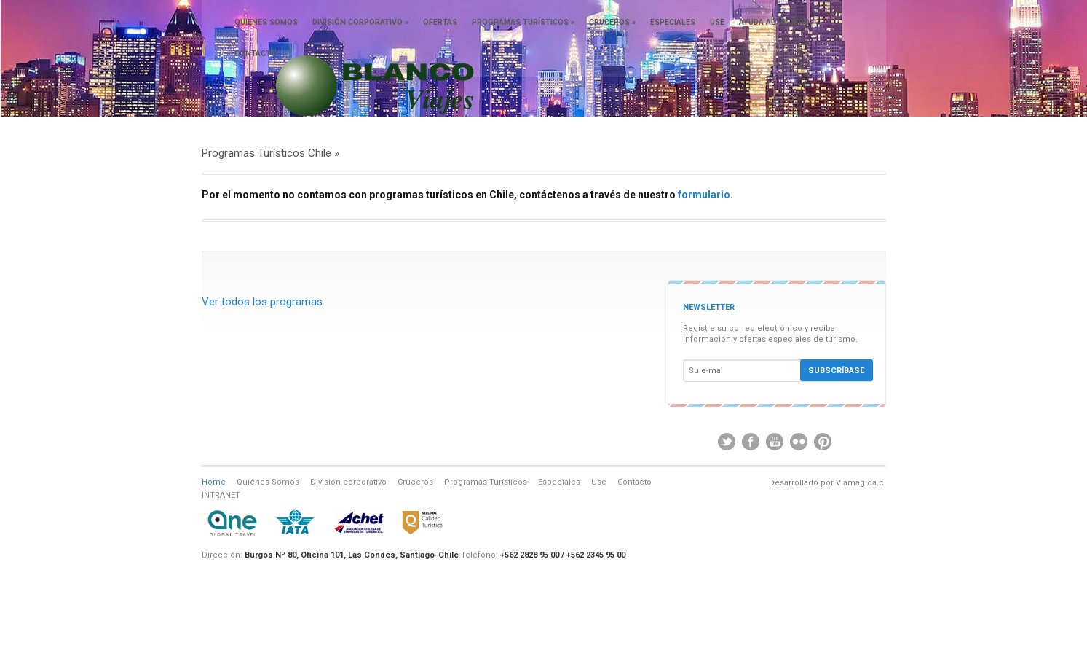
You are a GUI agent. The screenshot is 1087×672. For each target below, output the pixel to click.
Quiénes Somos (268, 482)
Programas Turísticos (523, 22)
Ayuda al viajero (774, 22)
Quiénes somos (266, 22)
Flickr (798, 441)
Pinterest (822, 441)
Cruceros (612, 22)
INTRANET (221, 495)
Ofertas (440, 22)
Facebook (750, 441)
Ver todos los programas (262, 301)
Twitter (726, 441)
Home (214, 482)
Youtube (774, 441)
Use (717, 22)
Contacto (255, 53)
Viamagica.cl (861, 483)
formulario (704, 194)
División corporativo (360, 22)
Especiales (672, 22)
